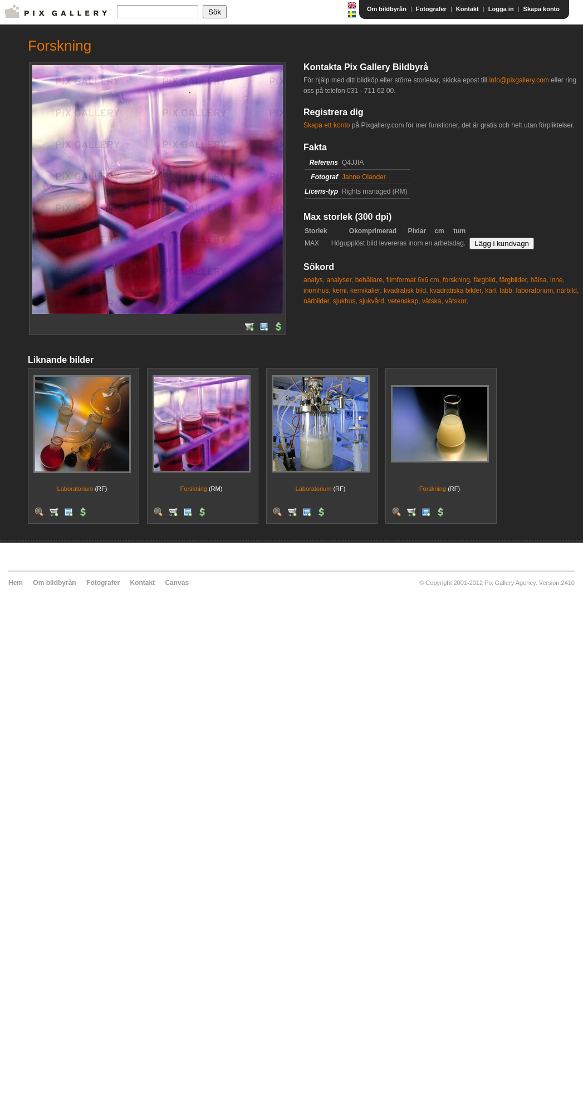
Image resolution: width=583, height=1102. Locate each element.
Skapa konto (541, 9)
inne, (557, 280)
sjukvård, (372, 301)
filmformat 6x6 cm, (413, 280)
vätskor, (456, 301)
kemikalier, (366, 290)
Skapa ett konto (326, 125)
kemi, (340, 290)
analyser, (339, 280)
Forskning (193, 488)
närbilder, (317, 301)
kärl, (491, 290)
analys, (314, 280)
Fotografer (431, 9)
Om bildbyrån (386, 9)
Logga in (501, 9)
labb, (506, 290)
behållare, (370, 280)
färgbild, (486, 280)
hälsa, (539, 280)
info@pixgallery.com (518, 80)
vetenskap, (404, 301)
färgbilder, (514, 280)
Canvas (177, 583)
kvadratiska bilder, (456, 290)
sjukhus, (345, 301)
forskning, (457, 280)
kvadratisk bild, (406, 290)
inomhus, (317, 290)
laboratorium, (535, 290)
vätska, (432, 301)
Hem (15, 583)
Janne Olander (364, 177)
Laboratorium (75, 488)
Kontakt (467, 9)
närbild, (568, 290)
